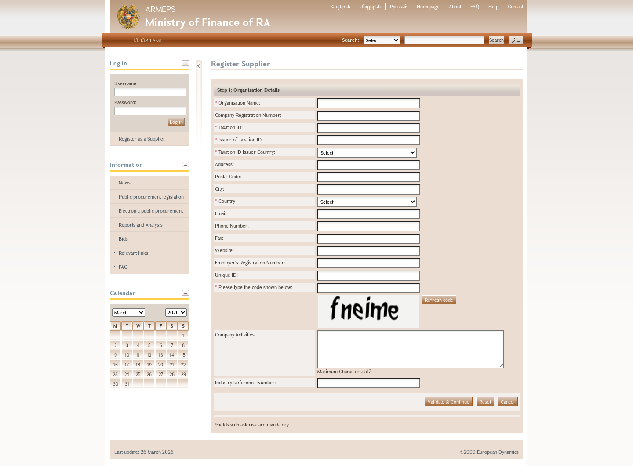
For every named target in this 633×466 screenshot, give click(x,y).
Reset (485, 401)
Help (493, 6)
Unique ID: (226, 274)
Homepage (428, 6)
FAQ (474, 6)
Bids (123, 238)
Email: (221, 213)
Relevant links (133, 252)
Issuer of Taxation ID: (239, 139)
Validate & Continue (448, 401)
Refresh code (439, 299)
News (125, 182)
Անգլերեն (370, 6)
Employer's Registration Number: (250, 262)
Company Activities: (235, 334)
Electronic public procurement (151, 210)
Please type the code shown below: (253, 287)
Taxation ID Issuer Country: (245, 151)
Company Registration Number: (248, 115)
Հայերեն (340, 6)
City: (219, 188)
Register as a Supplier (142, 138)
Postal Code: (228, 176)
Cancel (508, 401)
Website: (224, 250)
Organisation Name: (237, 102)
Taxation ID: (229, 127)
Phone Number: (232, 225)
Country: (225, 201)
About (455, 6)
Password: (125, 102)
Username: (126, 83)
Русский (398, 6)
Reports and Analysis (141, 224)
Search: (350, 39)
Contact (515, 6)
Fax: (219, 238)
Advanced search (516, 40)
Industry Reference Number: (245, 382)
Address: (224, 164)
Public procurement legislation (151, 196)
